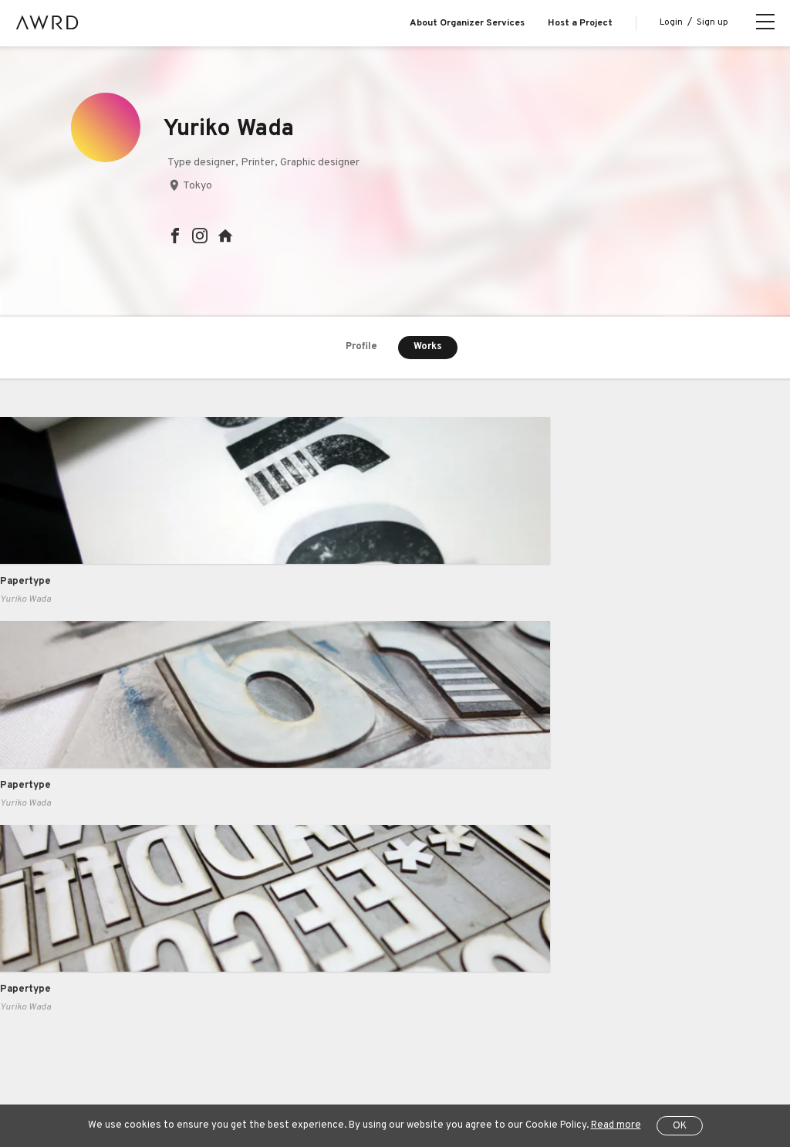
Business (205, 859)
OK (680, 1126)
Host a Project (580, 23)
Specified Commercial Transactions (453, 1046)
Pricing (199, 921)
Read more (616, 1125)
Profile (362, 347)
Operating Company (595, 1046)
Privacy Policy (327, 1046)
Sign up (712, 22)
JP (79, 1084)
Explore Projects (100, 921)
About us (82, 859)
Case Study (210, 890)
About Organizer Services (467, 23)
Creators (82, 952)
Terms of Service (240, 1046)
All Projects (86, 1046)
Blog (72, 890)
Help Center (157, 1046)
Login (671, 22)
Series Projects (97, 984)
